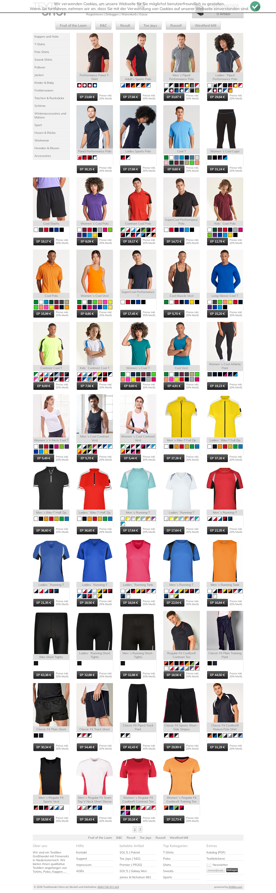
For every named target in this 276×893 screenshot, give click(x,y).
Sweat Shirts (43, 60)
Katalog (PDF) (215, 852)
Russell (176, 25)
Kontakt (81, 852)
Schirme (40, 106)
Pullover (39, 67)
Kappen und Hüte (46, 36)
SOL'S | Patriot (130, 852)
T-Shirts (39, 44)
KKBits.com (235, 887)
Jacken (39, 75)
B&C (103, 25)
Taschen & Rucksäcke (49, 98)
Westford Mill (205, 25)
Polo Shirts (41, 52)
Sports (167, 877)
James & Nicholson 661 (135, 877)
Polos (167, 859)
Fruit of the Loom (73, 25)
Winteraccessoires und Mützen (50, 115)
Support (81, 859)
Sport (38, 125)
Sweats (168, 871)
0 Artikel (223, 14)
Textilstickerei (215, 859)
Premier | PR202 (131, 865)
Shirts (167, 865)
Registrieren (94, 14)
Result (125, 25)
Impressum (83, 865)
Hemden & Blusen (46, 148)
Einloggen (112, 14)
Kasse (143, 14)
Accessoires (42, 156)
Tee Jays (150, 25)
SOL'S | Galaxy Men (133, 871)
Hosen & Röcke (45, 133)
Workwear (41, 140)
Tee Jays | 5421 (130, 859)
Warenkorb (129, 14)
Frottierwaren (43, 90)
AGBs (80, 871)
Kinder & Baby (44, 83)
